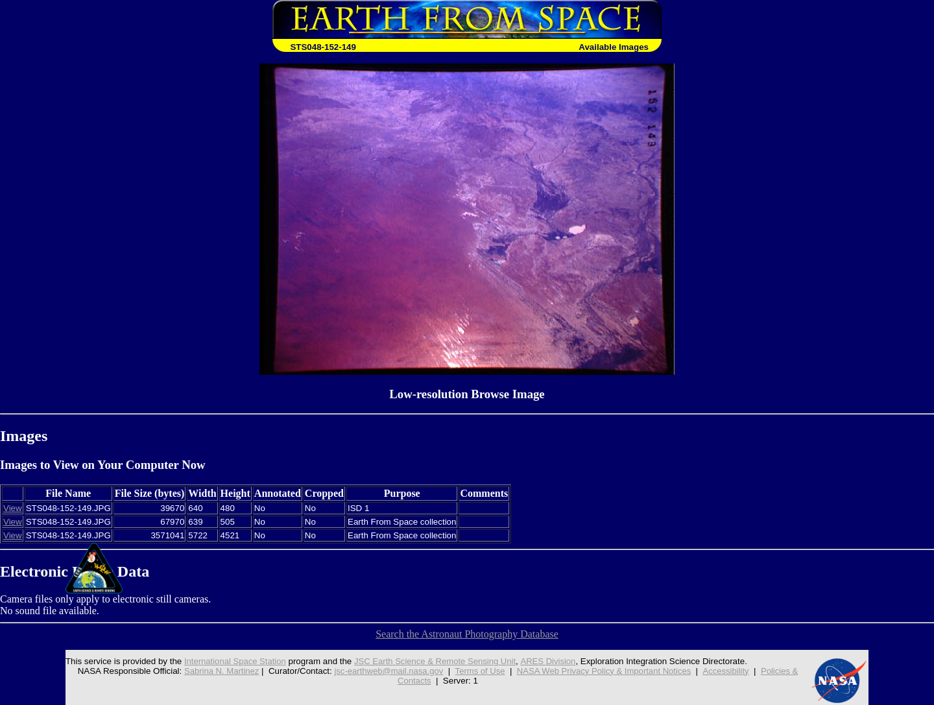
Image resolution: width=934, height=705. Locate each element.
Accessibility (729, 671)
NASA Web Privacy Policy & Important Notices (606, 671)
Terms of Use (479, 671)
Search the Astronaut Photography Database (467, 633)
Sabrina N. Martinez (218, 671)
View (12, 508)
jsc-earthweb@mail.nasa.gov (386, 671)
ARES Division (548, 661)
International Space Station (231, 661)
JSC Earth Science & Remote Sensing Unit (433, 661)
